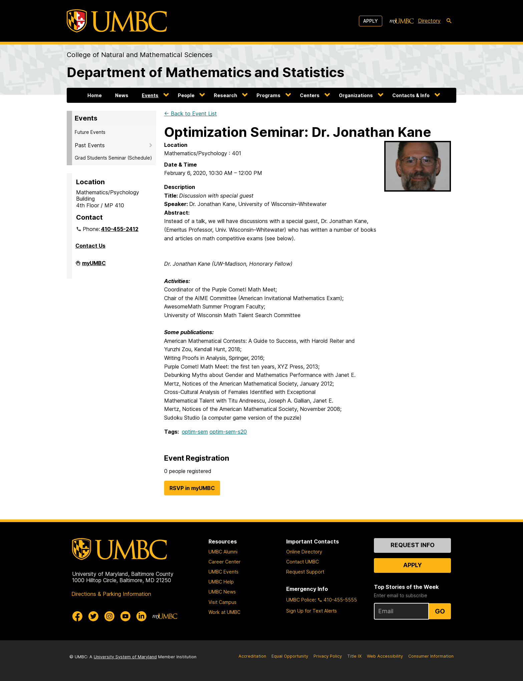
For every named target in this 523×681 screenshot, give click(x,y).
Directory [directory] (429, 20)
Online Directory (304, 551)
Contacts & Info (411, 95)
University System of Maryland (125, 656)
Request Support (305, 572)
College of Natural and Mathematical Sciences (139, 55)
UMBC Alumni (222, 551)
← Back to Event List (190, 113)
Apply (370, 21)
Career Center (224, 561)
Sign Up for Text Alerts (311, 611)
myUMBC (94, 265)
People (186, 95)
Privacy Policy (328, 656)
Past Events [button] (90, 145)
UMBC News (222, 592)
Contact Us (90, 245)
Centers (310, 95)
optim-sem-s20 (228, 431)
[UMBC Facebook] (77, 616)
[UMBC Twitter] (93, 616)
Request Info (413, 544)
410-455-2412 (119, 229)
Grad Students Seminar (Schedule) (113, 158)
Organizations (356, 95)
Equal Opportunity (290, 656)
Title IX (354, 656)
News (121, 95)
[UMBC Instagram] (109, 616)
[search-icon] (449, 21)
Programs (268, 95)
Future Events (90, 132)
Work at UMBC (224, 612)
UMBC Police (300, 600)
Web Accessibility (385, 656)
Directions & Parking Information (111, 594)
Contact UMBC (302, 561)
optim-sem (195, 431)
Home (94, 95)
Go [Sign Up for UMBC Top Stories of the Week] (440, 611)
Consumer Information (431, 656)
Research (225, 95)
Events (150, 95)
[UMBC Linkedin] (141, 616)
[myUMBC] (402, 21)
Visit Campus (222, 602)
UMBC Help (221, 582)
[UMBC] (116, 20)
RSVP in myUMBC (192, 488)
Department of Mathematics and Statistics (205, 72)
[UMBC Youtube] (125, 616)
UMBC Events (223, 572)
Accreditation (252, 656)
